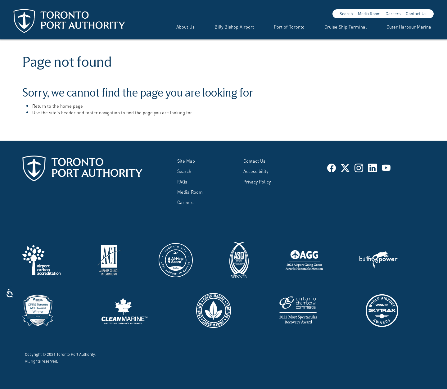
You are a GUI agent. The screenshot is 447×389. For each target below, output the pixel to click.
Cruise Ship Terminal (345, 26)
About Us (185, 26)
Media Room (369, 13)
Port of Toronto (289, 26)
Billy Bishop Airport (234, 26)
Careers (393, 13)
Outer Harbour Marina (408, 26)
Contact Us (416, 13)
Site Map (186, 160)
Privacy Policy (257, 181)
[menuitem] (178, 27)
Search (346, 13)
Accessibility (255, 170)
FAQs (182, 181)
